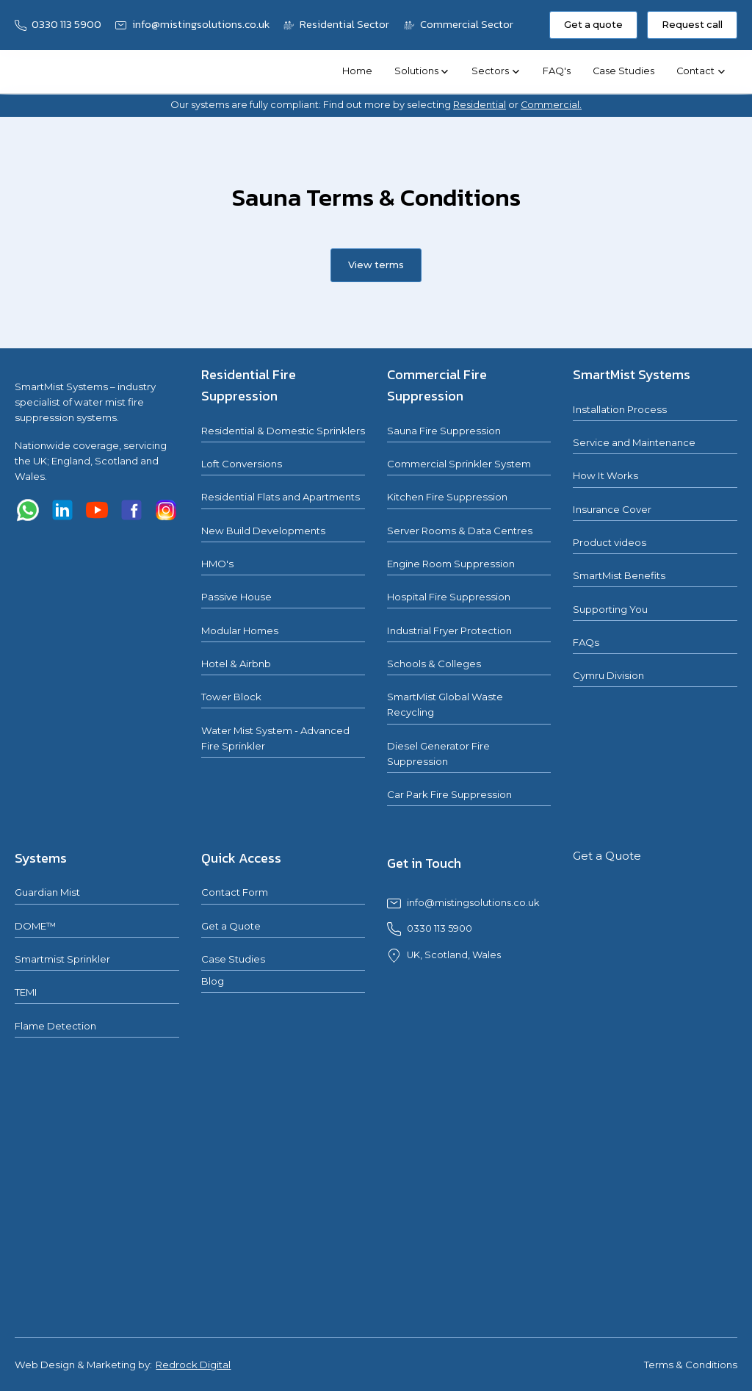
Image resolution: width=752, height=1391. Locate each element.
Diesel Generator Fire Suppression (438, 753)
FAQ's (557, 70)
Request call (692, 24)
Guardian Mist (47, 892)
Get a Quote (231, 926)
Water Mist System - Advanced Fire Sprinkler (275, 738)
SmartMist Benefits (619, 575)
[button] (421, 72)
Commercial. (551, 104)
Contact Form (234, 892)
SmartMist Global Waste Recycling (445, 704)
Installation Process (620, 409)
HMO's (217, 563)
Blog (212, 981)
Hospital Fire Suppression (448, 597)
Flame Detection (55, 1026)
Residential (479, 104)
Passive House (236, 597)
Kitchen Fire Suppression (447, 497)
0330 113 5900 (439, 928)
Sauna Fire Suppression (444, 430)
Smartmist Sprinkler (62, 959)
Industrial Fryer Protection (449, 630)
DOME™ (36, 926)
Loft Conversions (241, 464)
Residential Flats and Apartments (280, 497)
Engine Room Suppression (451, 563)
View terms (376, 264)
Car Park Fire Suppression (449, 794)
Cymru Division (608, 675)
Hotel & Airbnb (236, 663)
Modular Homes (239, 630)
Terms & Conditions (690, 1364)
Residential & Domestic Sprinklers (283, 430)
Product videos (609, 542)
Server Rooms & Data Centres (459, 530)
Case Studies (623, 70)
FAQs (586, 642)
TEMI (26, 992)
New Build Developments (263, 530)
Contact (695, 70)
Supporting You (610, 609)
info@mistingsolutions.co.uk (473, 902)
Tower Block (231, 696)
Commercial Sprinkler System (459, 464)
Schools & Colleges (434, 663)
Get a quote (593, 24)
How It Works (605, 475)
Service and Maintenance (634, 442)
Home (357, 70)
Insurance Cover (612, 509)
